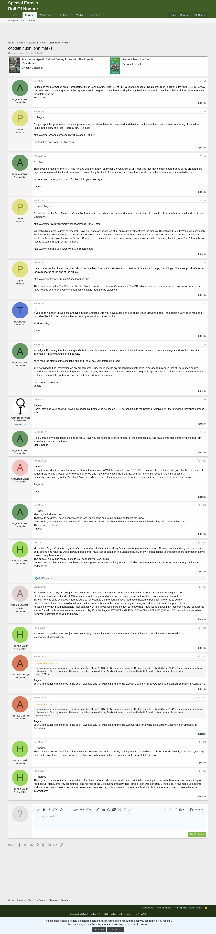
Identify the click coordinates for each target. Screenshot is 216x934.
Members (95, 15)
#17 (204, 742)
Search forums (28, 20)
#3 (205, 156)
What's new (45, 15)
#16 (204, 697)
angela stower (17, 53)
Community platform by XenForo (95, 914)
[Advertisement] (108, 32)
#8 (205, 399)
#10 (204, 461)
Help (191, 907)
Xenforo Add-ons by (133, 914)
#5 (205, 262)
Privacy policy (180, 907)
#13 (204, 587)
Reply (203, 103)
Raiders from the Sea (135, 59)
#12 (204, 542)
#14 (204, 628)
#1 (205, 81)
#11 (204, 505)
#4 (205, 200)
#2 (205, 111)
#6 (205, 303)
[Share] (200, 81)
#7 (205, 344)
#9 (205, 432)
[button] (20, 15)
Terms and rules (163, 907)
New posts (13, 20)
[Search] (200, 15)
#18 (204, 771)
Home (14, 15)
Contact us (147, 907)
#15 (204, 656)
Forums (29, 15)
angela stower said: (45, 663)
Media (79, 15)
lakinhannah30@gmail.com (49, 637)
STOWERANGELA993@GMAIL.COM (156, 610)
